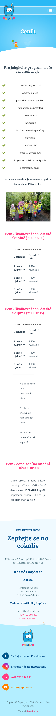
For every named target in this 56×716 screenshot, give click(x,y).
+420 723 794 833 (28, 614)
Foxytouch (32, 711)
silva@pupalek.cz (28, 618)
